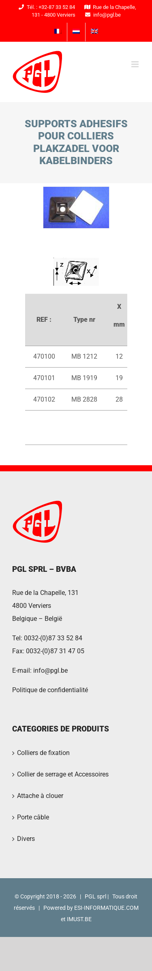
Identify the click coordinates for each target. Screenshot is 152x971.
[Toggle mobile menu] (135, 64)
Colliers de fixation (43, 753)
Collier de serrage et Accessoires (63, 774)
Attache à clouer (40, 796)
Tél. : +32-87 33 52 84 (45, 7)
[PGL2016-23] (76, 207)
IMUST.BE (79, 919)
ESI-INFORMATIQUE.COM (106, 908)
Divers (26, 839)
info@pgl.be (50, 670)
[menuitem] (58, 32)
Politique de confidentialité (50, 690)
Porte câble (33, 817)
